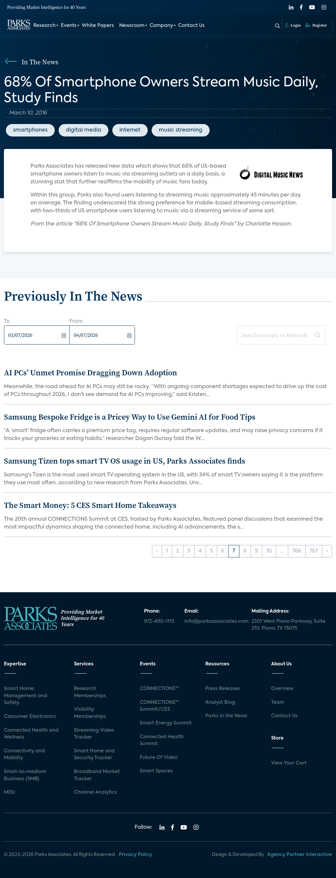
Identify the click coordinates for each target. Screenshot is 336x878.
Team (277, 702)
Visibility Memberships (90, 713)
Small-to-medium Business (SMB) (25, 775)
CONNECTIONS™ (159, 688)
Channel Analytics (95, 792)
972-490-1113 (159, 621)
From (76, 321)
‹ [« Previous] (157, 551)
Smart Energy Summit (166, 723)
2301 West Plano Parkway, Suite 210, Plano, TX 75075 (289, 625)
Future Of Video (158, 757)
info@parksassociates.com (214, 621)
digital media (83, 130)
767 (313, 551)
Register (316, 25)
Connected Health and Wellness (31, 734)
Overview (282, 688)
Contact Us (191, 25)
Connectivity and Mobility (24, 755)
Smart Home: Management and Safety (25, 695)
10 (269, 551)
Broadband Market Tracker (97, 775)
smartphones (30, 130)
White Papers (98, 25)
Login (293, 25)
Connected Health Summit (162, 740)
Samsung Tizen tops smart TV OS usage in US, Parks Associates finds (124, 460)
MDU (9, 792)
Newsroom (131, 25)
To (7, 321)
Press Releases (222, 688)
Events (69, 25)
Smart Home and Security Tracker (94, 755)
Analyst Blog (220, 702)
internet (130, 130)
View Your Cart (289, 763)
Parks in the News (226, 716)
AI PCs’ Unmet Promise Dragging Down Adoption (90, 372)
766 (296, 551)
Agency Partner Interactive (299, 854)
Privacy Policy (135, 854)
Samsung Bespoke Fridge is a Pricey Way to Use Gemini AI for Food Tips (129, 416)
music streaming (180, 130)
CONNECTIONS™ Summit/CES (159, 706)
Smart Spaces (156, 771)
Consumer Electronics (30, 716)
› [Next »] (327, 551)
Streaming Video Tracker (94, 734)
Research (44, 25)
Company (161, 25)
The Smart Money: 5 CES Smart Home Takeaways (90, 505)
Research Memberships (90, 692)
